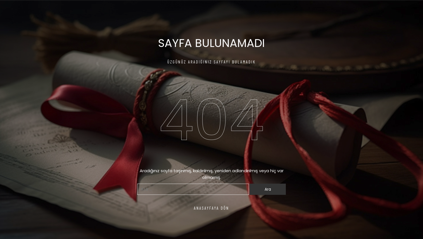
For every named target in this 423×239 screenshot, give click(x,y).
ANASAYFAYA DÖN (211, 207)
